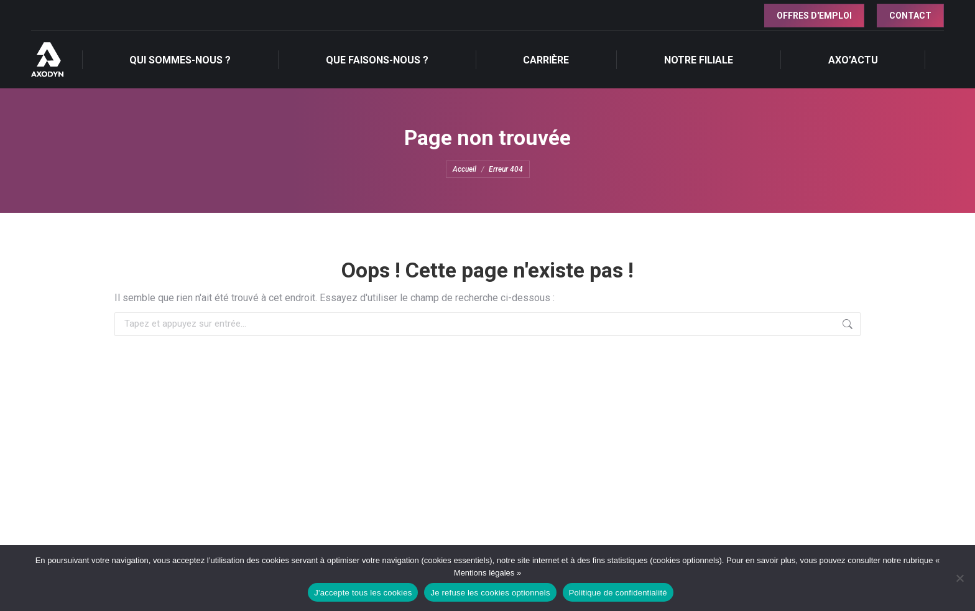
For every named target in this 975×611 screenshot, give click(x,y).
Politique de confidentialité (618, 592)
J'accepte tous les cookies (363, 592)
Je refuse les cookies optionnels (490, 592)
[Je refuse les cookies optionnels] (959, 578)
